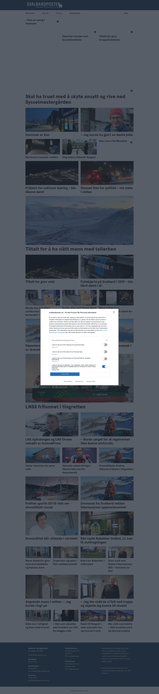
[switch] (104, 344)
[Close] (115, 313)
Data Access (79, 381)
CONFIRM (65, 374)
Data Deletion (68, 381)
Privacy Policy (90, 381)
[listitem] (79, 340)
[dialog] (79, 347)
